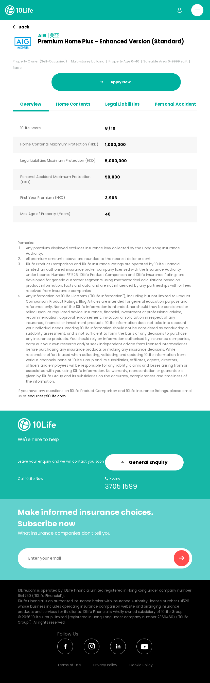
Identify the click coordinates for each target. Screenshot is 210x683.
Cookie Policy (141, 665)
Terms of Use (69, 665)
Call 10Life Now (30, 478)
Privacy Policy (105, 665)
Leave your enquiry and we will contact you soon (61, 461)
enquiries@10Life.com (47, 396)
